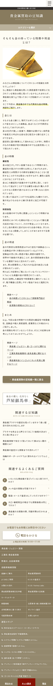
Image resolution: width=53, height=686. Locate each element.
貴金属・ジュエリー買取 (12, 548)
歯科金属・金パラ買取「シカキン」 (15, 658)
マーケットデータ (8, 597)
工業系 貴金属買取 (10, 554)
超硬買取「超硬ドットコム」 (13, 646)
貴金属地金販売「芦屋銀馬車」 (14, 634)
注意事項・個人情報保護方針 (39, 603)
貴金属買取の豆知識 (36, 591)
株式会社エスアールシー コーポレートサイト (20, 628)
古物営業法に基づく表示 (11, 609)
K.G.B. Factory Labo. (36, 585)
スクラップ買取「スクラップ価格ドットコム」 (19, 640)
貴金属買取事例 (34, 573)
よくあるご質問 (7, 579)
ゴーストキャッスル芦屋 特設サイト (16, 676)
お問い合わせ (33, 615)
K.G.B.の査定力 (34, 579)
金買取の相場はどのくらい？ (22, 305)
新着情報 (5, 603)
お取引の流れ (6, 585)
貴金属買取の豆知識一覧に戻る (27, 379)
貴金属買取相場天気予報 (11, 591)
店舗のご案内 (6, 573)
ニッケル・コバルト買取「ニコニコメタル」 (18, 652)
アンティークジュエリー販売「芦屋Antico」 (19, 670)
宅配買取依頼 (6, 615)
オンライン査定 (34, 609)
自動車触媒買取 (8, 567)
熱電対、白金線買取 (10, 561)
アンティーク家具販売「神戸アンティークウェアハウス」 (24, 664)
